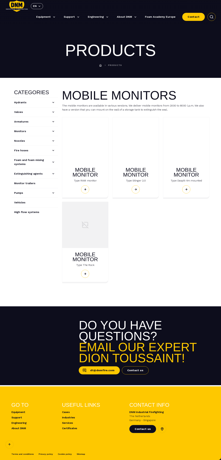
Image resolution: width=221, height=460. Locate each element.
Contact (193, 16)
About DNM (127, 17)
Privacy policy (46, 454)
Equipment (46, 17)
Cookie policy (65, 454)
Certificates (69, 428)
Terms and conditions (22, 454)
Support (72, 17)
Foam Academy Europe (160, 16)
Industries (68, 418)
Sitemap (81, 454)
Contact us (135, 370)
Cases (66, 412)
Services (67, 423)
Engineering (98, 17)
